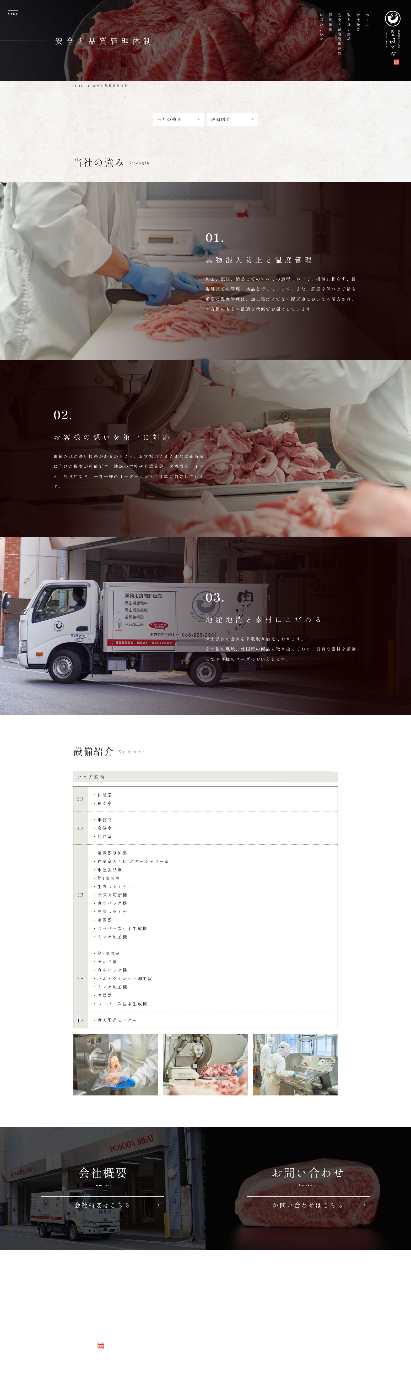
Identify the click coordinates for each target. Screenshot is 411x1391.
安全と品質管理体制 (176, 1314)
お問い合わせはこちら (319, 1204)
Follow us (167, 1350)
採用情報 (163, 1324)
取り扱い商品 (168, 1304)
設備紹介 (232, 119)
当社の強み (179, 119)
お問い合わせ (168, 1333)
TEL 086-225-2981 (237, 1300)
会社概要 (163, 1295)
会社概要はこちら (117, 1204)
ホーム (160, 1285)
